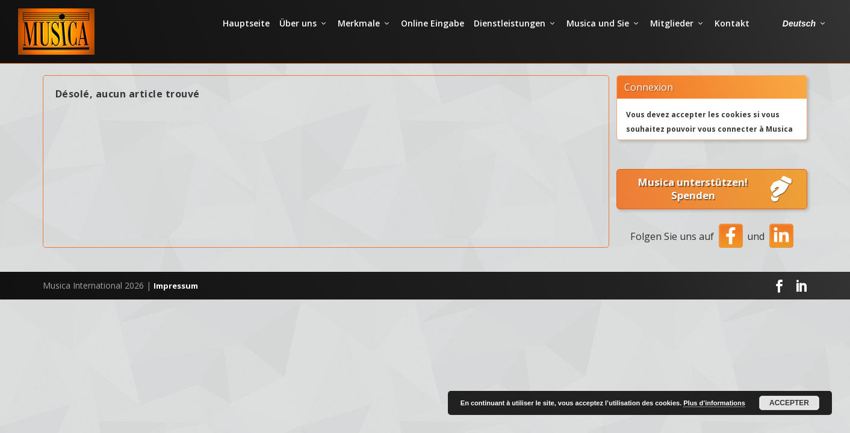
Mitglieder (671, 39)
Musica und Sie (597, 39)
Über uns (298, 39)
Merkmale (359, 39)
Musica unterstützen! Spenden (716, 209)
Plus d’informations (714, 403)
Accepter (789, 403)
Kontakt (732, 39)
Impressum (176, 306)
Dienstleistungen (509, 39)
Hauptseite (246, 39)
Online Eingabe (432, 39)
